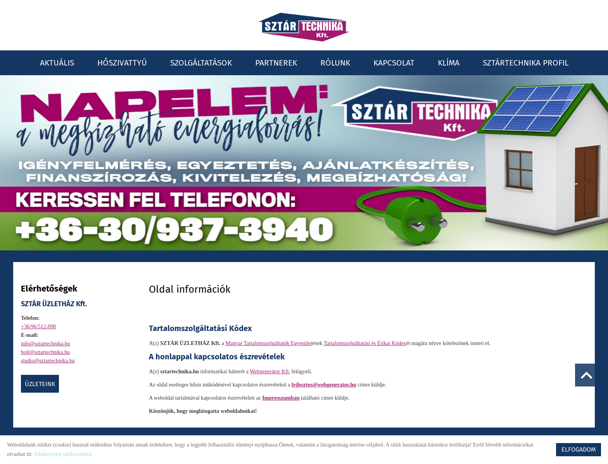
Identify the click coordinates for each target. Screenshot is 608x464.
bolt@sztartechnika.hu (45, 352)
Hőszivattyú (122, 63)
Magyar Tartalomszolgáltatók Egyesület (269, 343)
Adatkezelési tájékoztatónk (62, 454)
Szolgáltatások (201, 63)
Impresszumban (280, 398)
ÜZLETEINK (40, 384)
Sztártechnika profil (525, 63)
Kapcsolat (394, 63)
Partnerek (276, 63)
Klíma (448, 63)
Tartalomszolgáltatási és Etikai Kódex (365, 343)
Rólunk (335, 63)
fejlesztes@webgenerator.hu (324, 385)
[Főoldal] (303, 27)
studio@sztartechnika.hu (47, 361)
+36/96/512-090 (38, 326)
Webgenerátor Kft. (270, 371)
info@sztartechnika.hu (45, 344)
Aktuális (57, 63)
